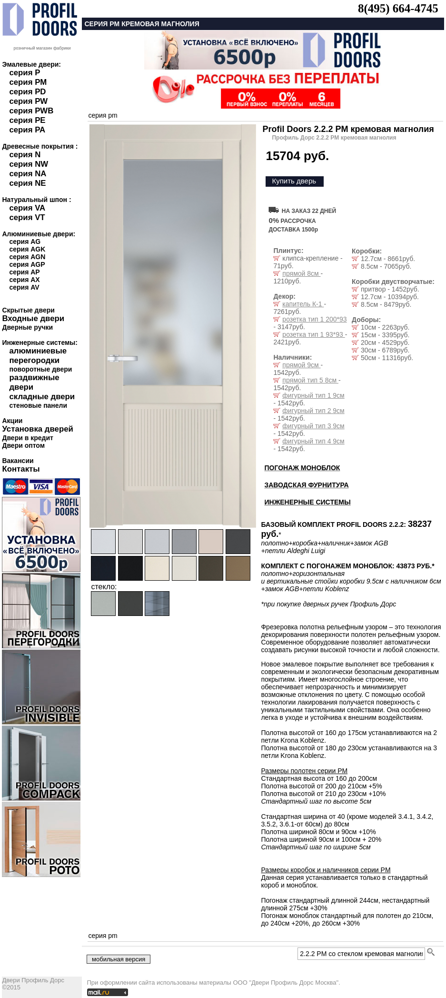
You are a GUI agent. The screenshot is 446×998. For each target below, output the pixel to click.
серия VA (27, 207)
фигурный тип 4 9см (313, 441)
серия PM (28, 82)
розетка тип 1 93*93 (313, 334)
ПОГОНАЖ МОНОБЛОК (302, 468)
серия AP (24, 272)
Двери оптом (23, 445)
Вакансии (17, 460)
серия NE (27, 183)
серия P (24, 72)
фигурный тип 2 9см (313, 410)
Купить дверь (294, 181)
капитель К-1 (303, 304)
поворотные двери (40, 369)
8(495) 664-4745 (398, 8)
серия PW (28, 101)
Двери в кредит (27, 438)
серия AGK (27, 249)
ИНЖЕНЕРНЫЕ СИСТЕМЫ (307, 502)
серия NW (28, 164)
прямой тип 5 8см (310, 380)
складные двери (42, 396)
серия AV (24, 287)
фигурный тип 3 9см (313, 426)
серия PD (27, 91)
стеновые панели (38, 405)
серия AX (24, 279)
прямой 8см (301, 273)
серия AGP (27, 264)
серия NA (27, 173)
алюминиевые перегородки (38, 355)
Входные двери (33, 318)
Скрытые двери (28, 310)
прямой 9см (301, 365)
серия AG (24, 241)
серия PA (27, 129)
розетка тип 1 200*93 (314, 319)
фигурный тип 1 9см (313, 395)
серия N (24, 154)
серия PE (27, 120)
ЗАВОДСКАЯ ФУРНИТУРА (306, 485)
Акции (12, 420)
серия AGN (27, 257)
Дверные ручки (27, 327)
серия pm (102, 115)
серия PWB (31, 110)
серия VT (27, 217)
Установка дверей (37, 428)
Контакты (21, 469)
